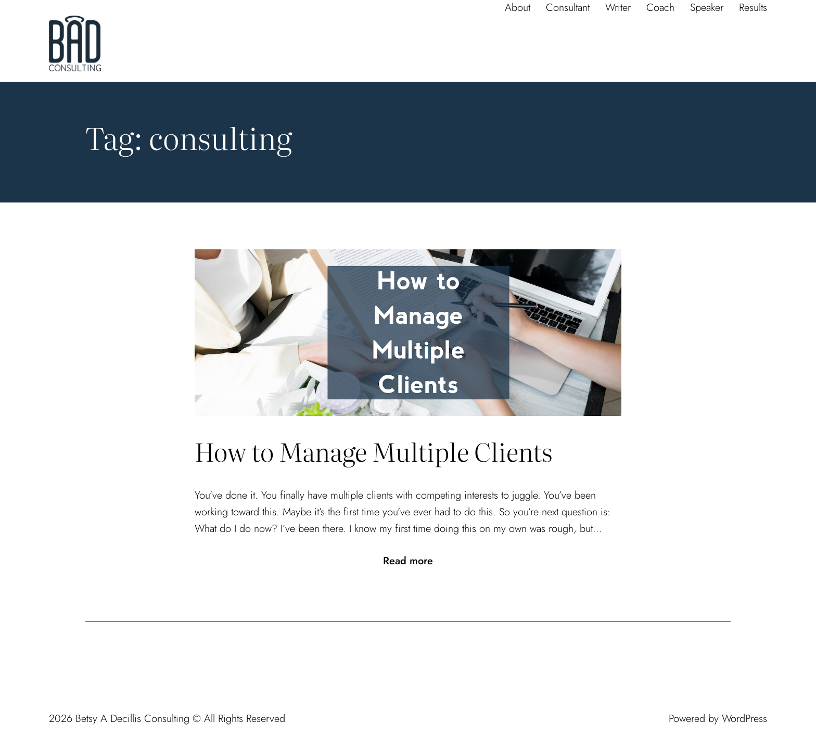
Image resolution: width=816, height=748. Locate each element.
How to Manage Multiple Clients (374, 451)
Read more (408, 561)
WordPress (744, 718)
